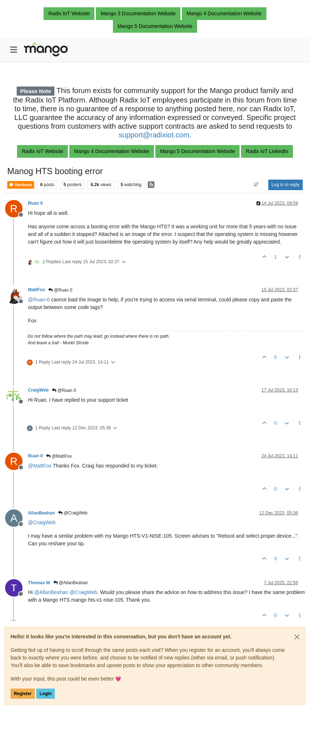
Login (46, 693)
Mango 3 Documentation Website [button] (138, 13)
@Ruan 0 (60, 290)
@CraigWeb (72, 513)
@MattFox (59, 456)
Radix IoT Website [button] (69, 13)
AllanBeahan (41, 513)
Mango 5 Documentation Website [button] (155, 26)
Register (23, 693)
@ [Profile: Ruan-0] (39, 299)
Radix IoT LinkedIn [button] (267, 151)
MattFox (36, 289)
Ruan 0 (35, 203)
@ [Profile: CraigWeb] (42, 522)
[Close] (297, 637)
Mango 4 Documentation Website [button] (224, 13)
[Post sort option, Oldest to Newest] (256, 185)
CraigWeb (38, 390)
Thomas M (39, 582)
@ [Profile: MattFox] (40, 466)
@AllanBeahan (70, 582)
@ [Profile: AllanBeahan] (51, 592)
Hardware (20, 185)
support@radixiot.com (154, 135)
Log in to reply (285, 184)
